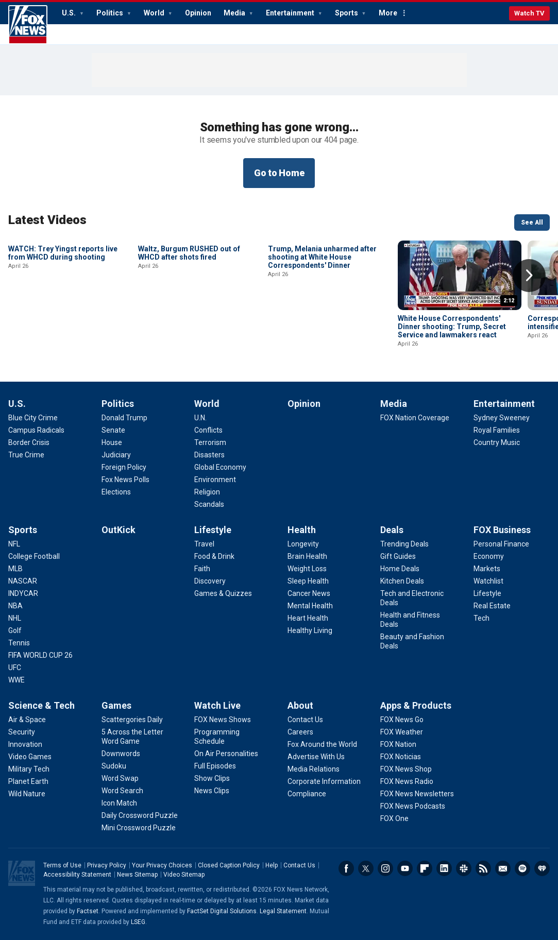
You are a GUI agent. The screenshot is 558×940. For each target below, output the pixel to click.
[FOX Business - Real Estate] (492, 606)
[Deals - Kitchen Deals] (402, 581)
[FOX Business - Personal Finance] (501, 544)
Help (271, 865)
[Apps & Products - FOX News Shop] (406, 769)
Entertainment (291, 13)
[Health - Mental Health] (310, 606)
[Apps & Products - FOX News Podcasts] (412, 806)
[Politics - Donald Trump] (124, 418)
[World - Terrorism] (210, 442)
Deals (391, 529)
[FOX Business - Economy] (489, 556)
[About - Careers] (300, 732)
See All (532, 222)
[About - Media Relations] (314, 769)
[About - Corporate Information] (324, 781)
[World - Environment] (215, 479)
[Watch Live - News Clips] (211, 791)
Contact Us (299, 865)
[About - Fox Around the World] (322, 744)
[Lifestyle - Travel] (204, 544)
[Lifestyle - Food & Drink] (214, 556)
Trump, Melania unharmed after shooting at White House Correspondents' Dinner (322, 326)
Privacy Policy (106, 865)
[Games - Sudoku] (114, 766)
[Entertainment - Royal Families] (497, 430)
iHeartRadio (542, 868)
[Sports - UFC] (14, 667)
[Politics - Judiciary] (116, 455)
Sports (347, 13)
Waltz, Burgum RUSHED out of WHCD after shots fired (189, 322)
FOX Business (502, 529)
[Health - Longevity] (303, 544)
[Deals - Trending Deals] (404, 544)
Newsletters (503, 868)
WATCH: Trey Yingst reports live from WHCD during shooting (62, 322)
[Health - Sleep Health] (308, 581)
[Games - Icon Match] (119, 803)
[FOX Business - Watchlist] (488, 581)
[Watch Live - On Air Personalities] (226, 753)
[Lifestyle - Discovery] (210, 581)
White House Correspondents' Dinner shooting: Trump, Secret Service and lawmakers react (452, 326)
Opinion (198, 13)
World (155, 13)
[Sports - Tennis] (19, 643)
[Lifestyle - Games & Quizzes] (223, 593)
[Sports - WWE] (16, 680)
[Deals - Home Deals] (399, 569)
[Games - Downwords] (121, 753)
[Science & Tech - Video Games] (30, 757)
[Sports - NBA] (15, 606)
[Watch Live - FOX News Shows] (222, 719)
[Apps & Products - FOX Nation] (398, 744)
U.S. (69, 13)
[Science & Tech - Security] (21, 732)
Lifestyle (212, 529)
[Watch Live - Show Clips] (212, 778)
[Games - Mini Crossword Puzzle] (139, 828)
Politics (110, 13)
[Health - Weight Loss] (307, 569)
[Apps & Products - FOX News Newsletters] (417, 794)
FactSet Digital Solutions (222, 911)
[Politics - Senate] (113, 430)
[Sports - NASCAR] (22, 581)
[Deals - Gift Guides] (398, 556)
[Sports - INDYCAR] (23, 593)
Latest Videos (47, 220)
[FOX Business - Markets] (487, 569)
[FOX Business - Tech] (481, 618)
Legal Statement (283, 911)
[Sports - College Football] (34, 556)
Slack (463, 868)
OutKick (119, 529)
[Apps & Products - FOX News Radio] (406, 781)
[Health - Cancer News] (309, 593)
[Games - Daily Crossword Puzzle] (140, 815)
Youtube (405, 868)
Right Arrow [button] (529, 275)
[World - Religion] (207, 492)
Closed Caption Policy (229, 865)
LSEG (138, 922)
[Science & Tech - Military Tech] (28, 769)
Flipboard (424, 868)
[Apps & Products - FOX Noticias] (400, 757)
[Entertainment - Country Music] (497, 442)
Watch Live (217, 705)
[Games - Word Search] (122, 791)
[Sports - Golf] (15, 630)
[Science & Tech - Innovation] (25, 744)
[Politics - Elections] (116, 492)
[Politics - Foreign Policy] (124, 467)
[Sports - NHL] (14, 618)
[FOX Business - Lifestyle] (487, 593)
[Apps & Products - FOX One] (394, 818)
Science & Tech (41, 705)
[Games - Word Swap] (120, 778)
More (388, 13)
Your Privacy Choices (162, 865)
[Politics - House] (112, 442)
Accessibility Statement (77, 874)
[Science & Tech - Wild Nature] (26, 794)
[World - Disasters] (209, 455)
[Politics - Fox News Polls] (125, 479)
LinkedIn (444, 868)
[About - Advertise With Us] (316, 757)
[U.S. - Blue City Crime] (33, 418)
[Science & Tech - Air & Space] (27, 719)
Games (116, 705)
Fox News (27, 24)
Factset (87, 911)
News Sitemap (137, 874)
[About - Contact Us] (305, 719)
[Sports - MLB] (15, 569)
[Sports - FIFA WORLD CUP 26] (40, 655)
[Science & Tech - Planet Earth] (28, 781)
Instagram (385, 868)
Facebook (346, 868)
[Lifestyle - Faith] (202, 569)
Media (235, 13)
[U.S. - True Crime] (26, 455)
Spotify (522, 868)
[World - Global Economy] (220, 467)
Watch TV (529, 13)
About (300, 705)
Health (302, 529)
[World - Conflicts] (208, 430)
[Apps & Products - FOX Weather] (401, 732)
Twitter (366, 868)
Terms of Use (62, 865)
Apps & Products (415, 705)
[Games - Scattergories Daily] (132, 719)
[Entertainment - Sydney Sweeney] (502, 418)
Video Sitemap (184, 874)
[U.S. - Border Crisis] (28, 442)
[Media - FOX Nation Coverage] (414, 418)
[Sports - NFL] (14, 544)
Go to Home (279, 172)
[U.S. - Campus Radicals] (36, 430)
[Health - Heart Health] (308, 618)
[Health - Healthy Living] (310, 630)
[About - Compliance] (307, 794)
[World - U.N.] (200, 418)
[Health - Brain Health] (307, 556)
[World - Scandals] (209, 504)
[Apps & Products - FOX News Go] (402, 719)
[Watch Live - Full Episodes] (215, 766)
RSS (483, 868)
